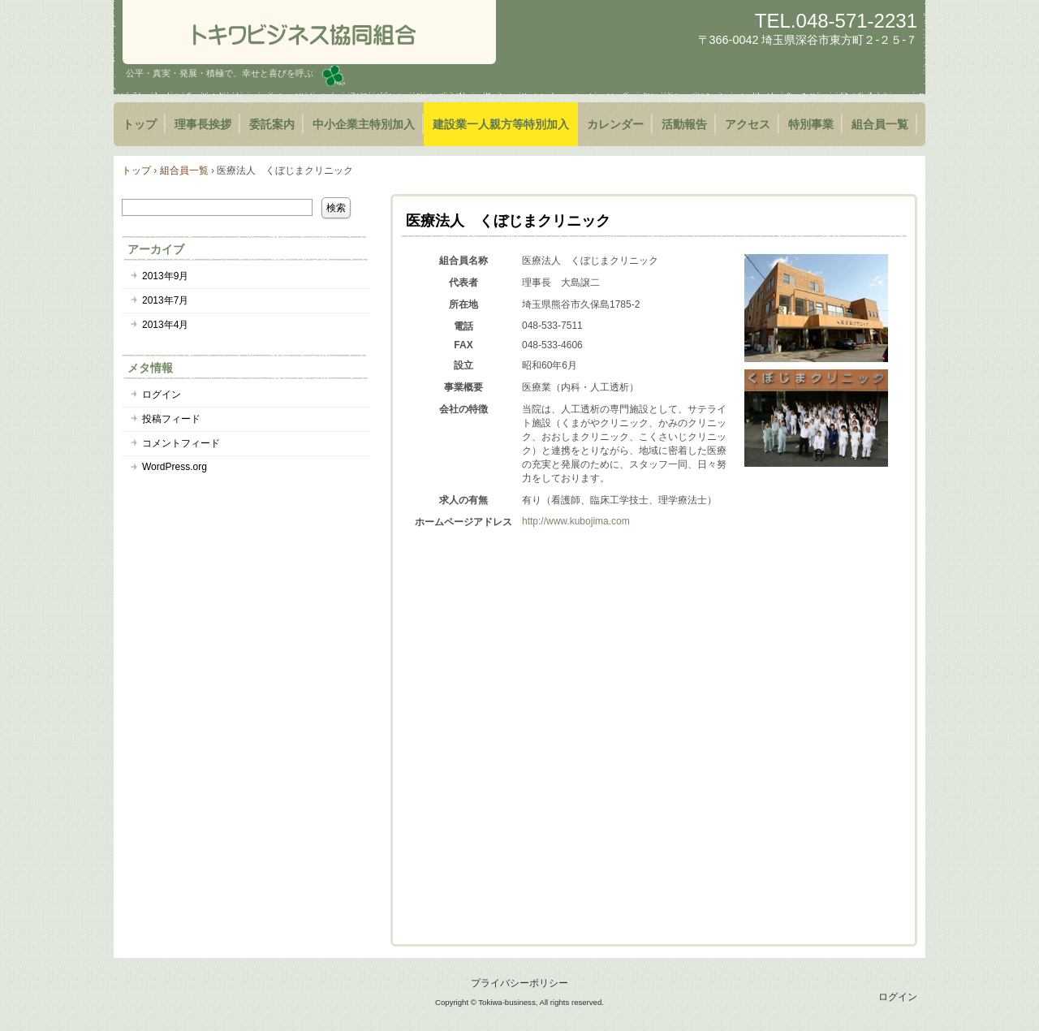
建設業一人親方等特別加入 (501, 124)
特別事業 (811, 124)
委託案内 (272, 124)
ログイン (161, 394)
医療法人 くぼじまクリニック (508, 221)
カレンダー (615, 124)
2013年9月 (165, 276)
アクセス (747, 124)
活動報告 (684, 124)
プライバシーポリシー (519, 983)
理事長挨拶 (203, 124)
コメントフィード (181, 443)
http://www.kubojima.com (576, 521)
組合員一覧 (879, 124)
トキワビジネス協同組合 (309, 32)
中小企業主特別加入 (364, 124)
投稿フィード (171, 419)
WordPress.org (174, 466)
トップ (140, 124)
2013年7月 (165, 300)
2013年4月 (165, 324)
